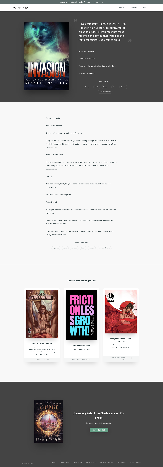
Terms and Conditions (106, 462)
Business (75, 362)
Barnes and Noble (105, 91)
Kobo (114, 87)
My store (87, 87)
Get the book (99, 430)
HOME (53, 462)
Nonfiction (86, 362)
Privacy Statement (135, 462)
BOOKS (121, 8)
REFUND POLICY (64, 462)
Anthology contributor (120, 361)
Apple (97, 87)
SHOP (145, 8)
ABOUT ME (134, 8)
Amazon (105, 87)
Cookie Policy (121, 462)
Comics (37, 362)
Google (123, 87)
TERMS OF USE (77, 462)
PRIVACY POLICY (91, 462)
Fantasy (46, 362)
